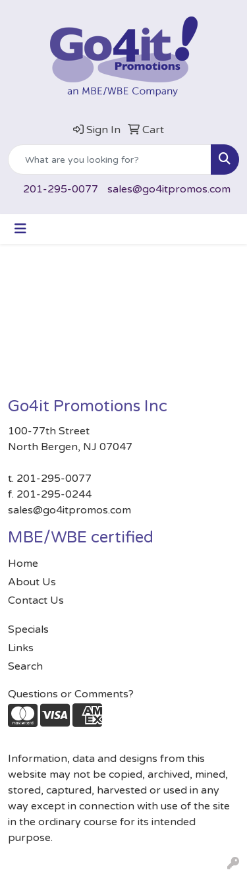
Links (21, 647)
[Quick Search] (109, 159)
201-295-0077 (60, 189)
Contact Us (36, 600)
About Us (32, 582)
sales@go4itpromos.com (169, 189)
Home (23, 563)
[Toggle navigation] (20, 229)
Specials (28, 629)
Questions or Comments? (71, 694)
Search (25, 666)
